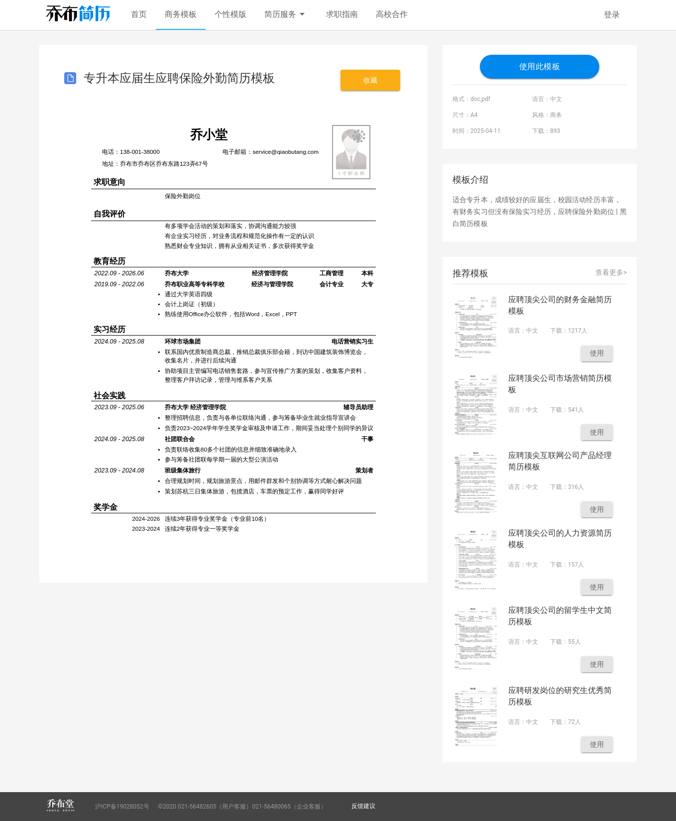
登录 (612, 14)
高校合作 (392, 14)
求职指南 (342, 14)
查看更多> (611, 272)
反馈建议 (363, 806)
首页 (139, 14)
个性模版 (230, 14)
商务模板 (181, 14)
